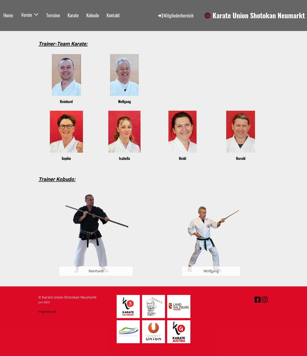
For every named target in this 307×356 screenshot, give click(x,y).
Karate (73, 15)
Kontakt (113, 15)
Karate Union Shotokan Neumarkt (259, 15)
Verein (29, 14)
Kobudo (92, 15)
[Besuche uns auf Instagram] (265, 299)
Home (8, 15)
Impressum (47, 311)
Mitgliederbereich (176, 15)
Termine (53, 15)
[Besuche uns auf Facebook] (258, 299)
